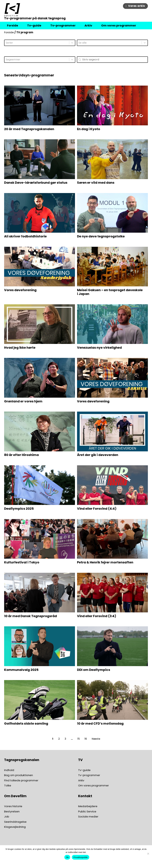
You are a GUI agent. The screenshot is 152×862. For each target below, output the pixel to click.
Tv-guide (84, 770)
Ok (67, 857)
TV (80, 760)
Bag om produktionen (18, 775)
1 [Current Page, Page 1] (52, 739)
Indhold (9, 770)
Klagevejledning (15, 826)
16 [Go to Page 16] (85, 739)
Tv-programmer (89, 775)
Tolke (7, 785)
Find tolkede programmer (21, 780)
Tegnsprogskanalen (21, 760)
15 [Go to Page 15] (78, 739)
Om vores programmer (93, 785)
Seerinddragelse (15, 821)
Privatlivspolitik (80, 857)
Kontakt (85, 796)
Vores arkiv (135, 6)
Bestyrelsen (12, 811)
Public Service (87, 811)
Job (6, 816)
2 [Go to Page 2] (59, 739)
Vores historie (13, 806)
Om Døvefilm (15, 796)
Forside (9, 32)
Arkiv (81, 780)
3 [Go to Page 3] (65, 739)
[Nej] (148, 853)
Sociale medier (88, 816)
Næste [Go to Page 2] (96, 739)
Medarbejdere (87, 806)
